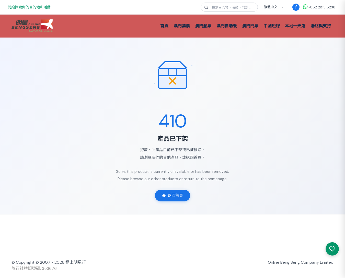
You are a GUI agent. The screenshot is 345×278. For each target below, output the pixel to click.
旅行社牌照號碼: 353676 (34, 268)
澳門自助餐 (226, 26)
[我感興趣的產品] (332, 249)
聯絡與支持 (320, 26)
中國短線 (271, 26)
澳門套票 (182, 26)
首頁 (164, 26)
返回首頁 (172, 195)
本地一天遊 (295, 26)
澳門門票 (250, 26)
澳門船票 (203, 26)
